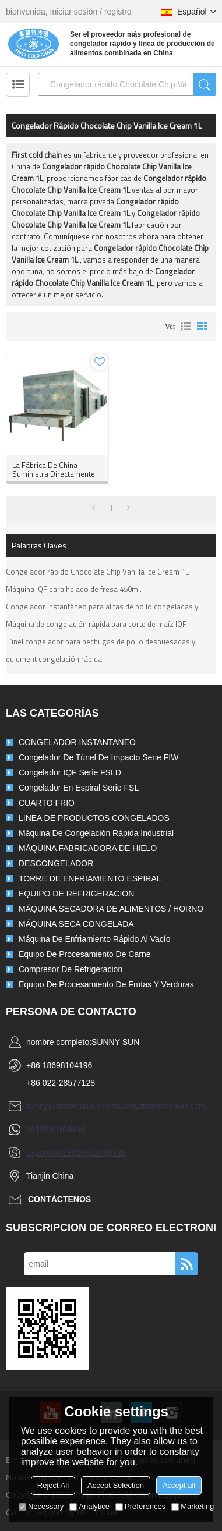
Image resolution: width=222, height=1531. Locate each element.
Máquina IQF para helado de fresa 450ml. (74, 589)
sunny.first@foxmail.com (161, 1106)
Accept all (179, 1485)
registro (118, 11)
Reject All (53, 1485)
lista (186, 326)
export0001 (46, 1152)
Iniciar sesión (74, 11)
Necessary (41, 1506)
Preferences (140, 1506)
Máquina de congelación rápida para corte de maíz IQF (96, 624)
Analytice (89, 1506)
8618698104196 (55, 1129)
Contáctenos (59, 1199)
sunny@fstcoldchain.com (71, 1106)
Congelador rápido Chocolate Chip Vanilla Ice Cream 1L (97, 571)
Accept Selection (115, 1485)
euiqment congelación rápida (54, 659)
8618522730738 (96, 1152)
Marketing (192, 1506)
